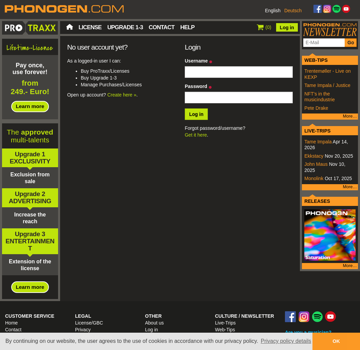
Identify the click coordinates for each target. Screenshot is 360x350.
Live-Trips (225, 323)
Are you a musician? (308, 332)
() (264, 27)
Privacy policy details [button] (286, 341)
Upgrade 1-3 (125, 27)
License (90, 27)
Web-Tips (225, 329)
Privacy (83, 329)
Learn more (30, 106)
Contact (162, 27)
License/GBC (89, 323)
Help (187, 27)
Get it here (196, 135)
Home (69, 27)
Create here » (122, 95)
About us (154, 323)
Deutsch (293, 10)
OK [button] (336, 341)
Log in (287, 27)
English (273, 10)
